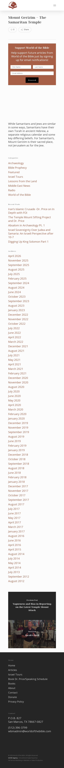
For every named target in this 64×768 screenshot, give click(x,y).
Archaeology (16, 163)
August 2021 (16, 351)
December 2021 (18, 346)
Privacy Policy (16, 701)
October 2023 (16, 296)
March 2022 (15, 342)
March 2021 (15, 369)
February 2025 (17, 278)
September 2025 (18, 265)
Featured (14, 172)
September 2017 (18, 500)
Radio (11, 190)
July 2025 (14, 274)
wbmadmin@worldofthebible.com (29, 731)
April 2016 (14, 545)
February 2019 (17, 445)
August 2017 (16, 504)
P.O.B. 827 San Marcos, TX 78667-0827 (25, 720)
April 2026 (14, 256)
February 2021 (17, 373)
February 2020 (17, 414)
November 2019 (18, 427)
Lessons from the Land (22, 181)
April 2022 (14, 337)
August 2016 (16, 536)
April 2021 (14, 364)
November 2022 (18, 319)
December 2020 (18, 378)
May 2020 (14, 400)
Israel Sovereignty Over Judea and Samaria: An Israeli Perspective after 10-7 (30, 233)
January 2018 (16, 482)
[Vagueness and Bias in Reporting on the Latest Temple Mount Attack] (32, 606)
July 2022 (14, 328)
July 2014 (14, 558)
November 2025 (18, 260)
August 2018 (16, 468)
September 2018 (18, 463)
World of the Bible (19, 195)
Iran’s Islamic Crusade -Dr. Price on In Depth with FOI (31, 210)
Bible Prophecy (17, 167)
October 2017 (16, 495)
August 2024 (16, 287)
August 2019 (16, 436)
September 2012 (18, 576)
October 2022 (16, 323)
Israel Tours (15, 176)
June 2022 (14, 332)
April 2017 (14, 522)
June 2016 (14, 540)
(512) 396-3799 (17, 727)
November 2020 (18, 382)
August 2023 (16, 305)
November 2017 (18, 491)
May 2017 (14, 518)
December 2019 (18, 423)
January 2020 (16, 418)
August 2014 (16, 554)
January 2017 (16, 531)
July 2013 (14, 572)
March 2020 (15, 409)
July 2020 (14, 391)
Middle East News (19, 186)
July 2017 (14, 509)
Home (11, 665)
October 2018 (16, 459)
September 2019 (18, 432)
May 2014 (14, 563)
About (11, 688)
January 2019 (16, 450)
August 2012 (16, 581)
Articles (12, 670)
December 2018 (18, 454)
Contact (13, 692)
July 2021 (14, 355)
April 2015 (14, 549)
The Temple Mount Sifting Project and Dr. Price (29, 219)
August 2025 (16, 269)
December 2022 (18, 314)
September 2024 (18, 283)
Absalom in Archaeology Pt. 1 (26, 225)
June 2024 (14, 292)
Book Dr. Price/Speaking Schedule (28, 679)
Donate (12, 697)
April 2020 (14, 405)
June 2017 (14, 513)
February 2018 (17, 477)
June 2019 (14, 441)
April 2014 (14, 567)
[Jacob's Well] (32, 634)
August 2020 (16, 387)
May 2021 (14, 360)
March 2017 (15, 527)
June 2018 (14, 472)
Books (11, 683)
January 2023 (16, 310)
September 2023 (18, 301)
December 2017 (18, 486)
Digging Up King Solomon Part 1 (28, 241)
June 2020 (14, 396)
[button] (54, 5)
